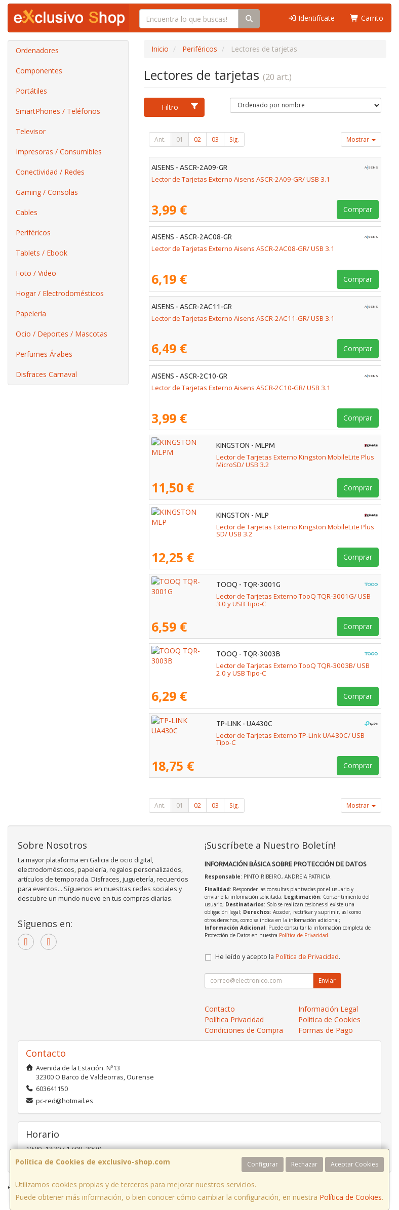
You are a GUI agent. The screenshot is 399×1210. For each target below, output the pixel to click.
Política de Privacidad (303, 935)
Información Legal (328, 1009)
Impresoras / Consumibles (59, 151)
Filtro (180, 107)
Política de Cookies (351, 1197)
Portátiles (31, 91)
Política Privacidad (234, 1019)
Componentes (39, 70)
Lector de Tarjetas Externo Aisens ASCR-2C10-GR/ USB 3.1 (241, 387)
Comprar (357, 209)
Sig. (234, 139)
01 (179, 139)
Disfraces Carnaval (46, 374)
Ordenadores (37, 50)
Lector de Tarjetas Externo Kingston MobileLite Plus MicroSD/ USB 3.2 (257, 457)
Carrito (366, 18)
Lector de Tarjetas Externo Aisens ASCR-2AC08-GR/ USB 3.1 (243, 248)
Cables (26, 212)
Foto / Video (36, 273)
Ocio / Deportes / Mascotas (61, 334)
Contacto (220, 1009)
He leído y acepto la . (277, 956)
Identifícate (311, 18)
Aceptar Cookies (354, 1164)
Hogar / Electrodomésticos (60, 293)
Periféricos (33, 232)
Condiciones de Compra (244, 1030)
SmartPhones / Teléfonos (58, 111)
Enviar (327, 980)
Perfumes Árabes (44, 354)
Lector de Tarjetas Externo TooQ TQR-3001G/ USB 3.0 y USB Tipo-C (254, 596)
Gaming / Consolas (47, 192)
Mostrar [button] (361, 139)
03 (215, 139)
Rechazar (304, 1164)
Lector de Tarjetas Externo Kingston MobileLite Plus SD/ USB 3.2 (249, 526)
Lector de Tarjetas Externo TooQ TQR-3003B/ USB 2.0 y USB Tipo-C (253, 665)
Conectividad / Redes (50, 172)
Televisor (31, 131)
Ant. (160, 139)
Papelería (31, 313)
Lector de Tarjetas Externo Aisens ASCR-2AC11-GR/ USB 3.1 (243, 318)
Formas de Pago (325, 1030)
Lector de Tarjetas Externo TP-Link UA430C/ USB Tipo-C (236, 735)
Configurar (262, 1164)
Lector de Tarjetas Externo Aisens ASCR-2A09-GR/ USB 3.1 (240, 179)
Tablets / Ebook (41, 253)
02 (197, 139)
